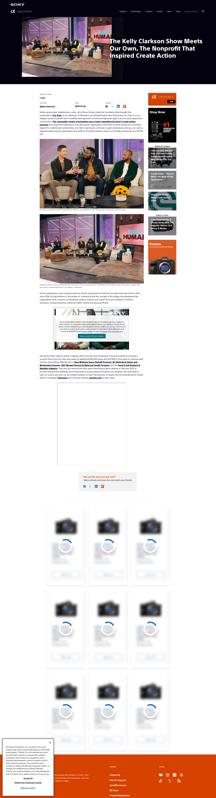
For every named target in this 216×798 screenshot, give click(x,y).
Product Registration (120, 795)
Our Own (56, 115)
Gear (169, 11)
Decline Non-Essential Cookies (28, 782)
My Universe (191, 11)
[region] (28, 767)
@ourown (63, 377)
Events (160, 11)
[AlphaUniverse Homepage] (21, 11)
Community (136, 11)
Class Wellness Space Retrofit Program (93, 362)
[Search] (203, 11)
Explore (123, 11)
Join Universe (118, 785)
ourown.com (95, 377)
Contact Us (115, 774)
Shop (178, 11)
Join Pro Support (118, 780)
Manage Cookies (28, 788)
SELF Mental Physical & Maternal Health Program (85, 365)
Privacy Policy (44, 774)
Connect (148, 11)
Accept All (28, 778)
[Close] (50, 743)
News (114, 790)
